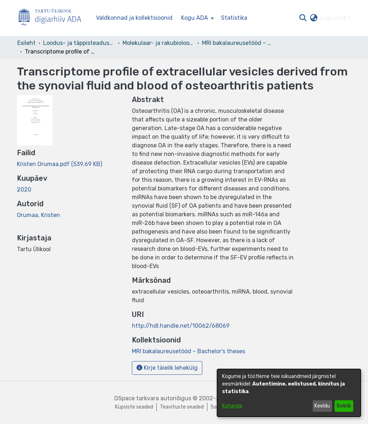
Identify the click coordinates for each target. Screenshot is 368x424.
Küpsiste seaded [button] (134, 407)
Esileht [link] (26, 43)
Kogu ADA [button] (194, 17)
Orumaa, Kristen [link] (38, 215)
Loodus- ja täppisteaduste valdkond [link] (79, 43)
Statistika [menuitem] (234, 17)
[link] (59, 164)
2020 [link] (24, 189)
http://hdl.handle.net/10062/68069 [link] (181, 325)
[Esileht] (53, 18)
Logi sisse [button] (334, 17)
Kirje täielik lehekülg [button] (167, 367)
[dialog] (289, 393)
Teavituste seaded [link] (182, 407)
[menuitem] (197, 18)
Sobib (343, 406)
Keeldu (322, 406)
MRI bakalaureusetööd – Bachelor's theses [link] (238, 43)
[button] (302, 18)
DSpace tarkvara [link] (136, 398)
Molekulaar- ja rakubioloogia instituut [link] (158, 43)
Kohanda (232, 406)
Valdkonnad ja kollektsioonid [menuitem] (134, 17)
